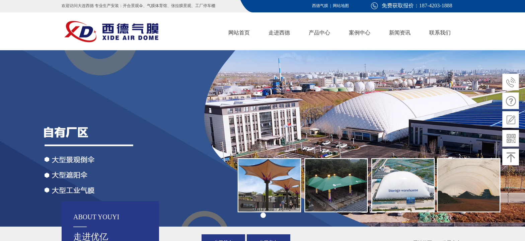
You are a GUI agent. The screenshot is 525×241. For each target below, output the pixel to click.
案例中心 (359, 32)
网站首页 (239, 32)
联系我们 (440, 32)
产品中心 (319, 32)
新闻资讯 (399, 32)
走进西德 (279, 32)
